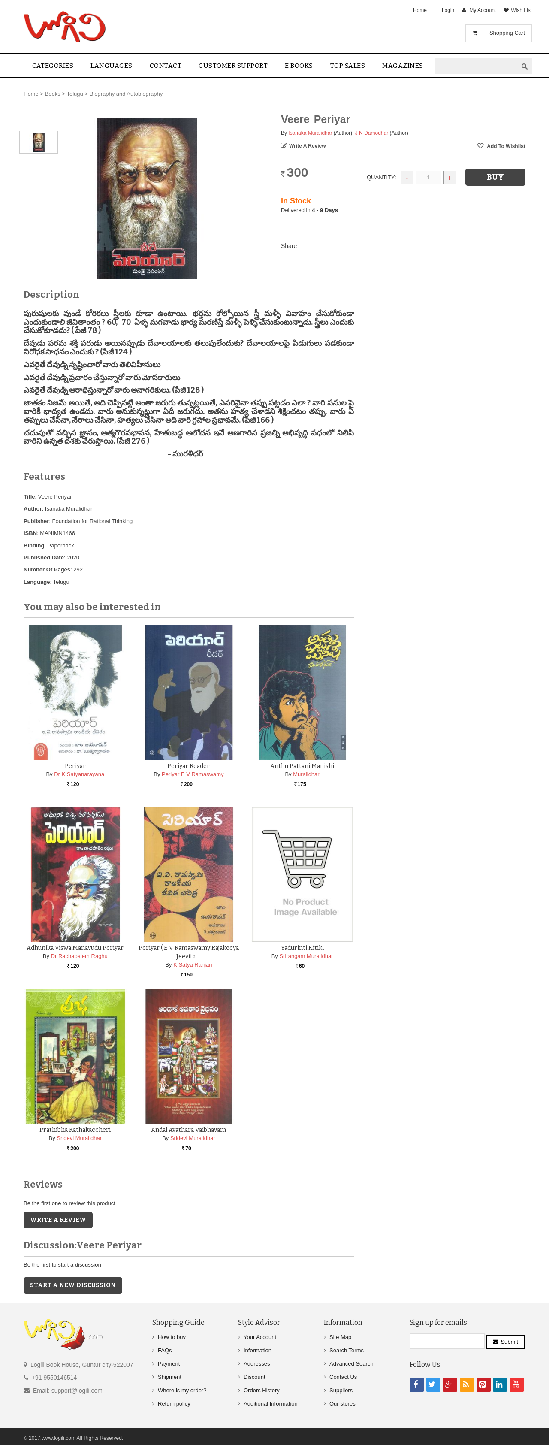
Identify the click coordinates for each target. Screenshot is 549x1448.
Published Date (44, 557)
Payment (169, 1363)
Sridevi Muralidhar (79, 1138)
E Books (299, 66)
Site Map (340, 1337)
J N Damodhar (371, 133)
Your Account (260, 1337)
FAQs (165, 1350)
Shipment (169, 1377)
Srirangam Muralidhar (306, 956)
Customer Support (233, 66)
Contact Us (343, 1377)
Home (420, 10)
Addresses (257, 1363)
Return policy (174, 1403)
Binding (34, 545)
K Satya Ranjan (192, 964)
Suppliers (341, 1390)
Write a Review (307, 146)
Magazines (402, 66)
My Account (482, 10)
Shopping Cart (507, 33)
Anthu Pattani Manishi (302, 766)
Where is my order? (182, 1390)
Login (448, 10)
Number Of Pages (47, 569)
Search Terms (346, 1350)
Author (33, 508)
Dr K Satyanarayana (79, 774)
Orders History (262, 1390)
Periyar (75, 766)
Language (37, 582)
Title (29, 496)
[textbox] (476, 66)
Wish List (521, 10)
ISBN (30, 533)
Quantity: (381, 177)
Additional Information (271, 1403)
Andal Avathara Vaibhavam (188, 1130)
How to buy (172, 1337)
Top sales (347, 66)
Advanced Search (351, 1363)
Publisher (36, 521)
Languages (111, 66)
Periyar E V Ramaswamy (192, 774)
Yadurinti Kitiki (302, 948)
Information (257, 1350)
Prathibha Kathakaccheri (75, 1130)
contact (166, 66)
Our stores (342, 1403)
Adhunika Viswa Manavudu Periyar (75, 948)
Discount (254, 1377)
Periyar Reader (188, 766)
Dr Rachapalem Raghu (79, 956)
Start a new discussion (73, 1285)
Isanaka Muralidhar (310, 133)
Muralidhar (306, 774)
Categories (52, 66)
